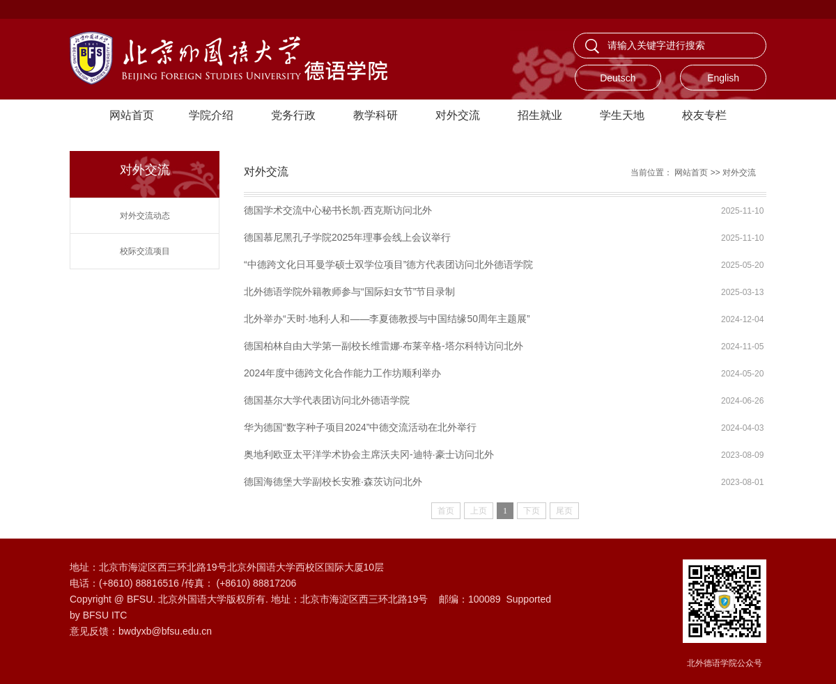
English (723, 77)
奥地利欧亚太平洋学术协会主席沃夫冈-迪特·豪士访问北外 (369, 454)
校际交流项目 (145, 251)
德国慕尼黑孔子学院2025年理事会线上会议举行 (347, 237)
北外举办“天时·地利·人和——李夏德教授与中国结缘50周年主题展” (387, 318)
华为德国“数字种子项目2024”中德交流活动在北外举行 (360, 427)
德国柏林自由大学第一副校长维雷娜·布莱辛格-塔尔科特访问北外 (383, 345)
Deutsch (617, 77)
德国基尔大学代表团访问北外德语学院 (327, 400)
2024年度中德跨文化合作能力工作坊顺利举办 (342, 373)
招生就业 (540, 115)
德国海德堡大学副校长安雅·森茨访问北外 (333, 481)
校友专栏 (704, 115)
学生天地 (622, 115)
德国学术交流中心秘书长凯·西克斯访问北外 (338, 210)
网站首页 (131, 115)
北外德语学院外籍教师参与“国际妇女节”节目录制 (349, 291)
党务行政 (293, 115)
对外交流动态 (145, 216)
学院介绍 (211, 115)
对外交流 (457, 115)
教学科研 (375, 115)
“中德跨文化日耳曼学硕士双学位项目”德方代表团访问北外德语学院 (388, 264)
